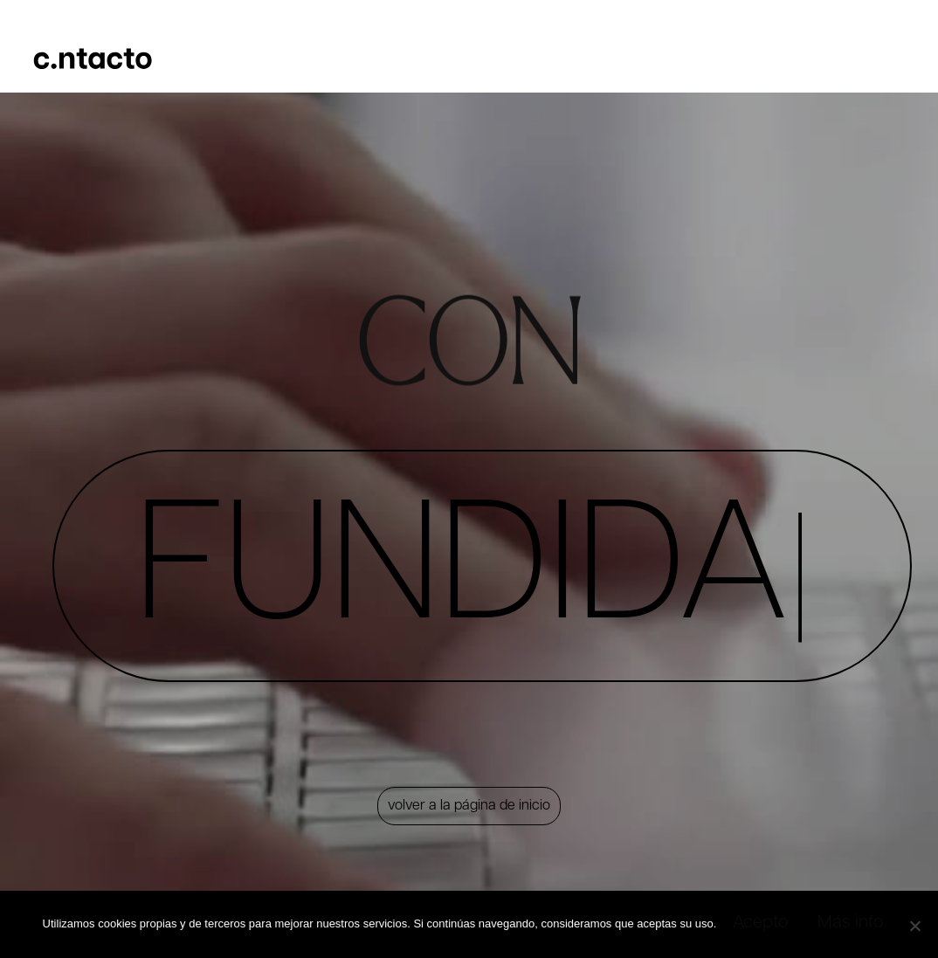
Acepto (759, 925)
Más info (856, 925)
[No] (911, 924)
